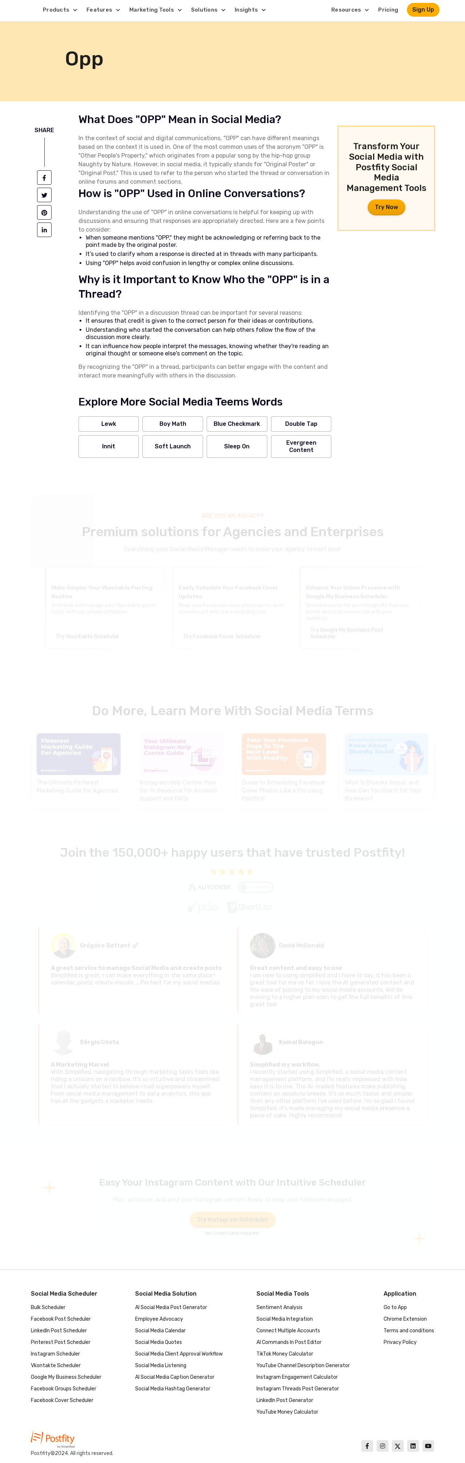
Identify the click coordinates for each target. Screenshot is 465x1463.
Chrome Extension (405, 1319)
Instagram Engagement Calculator (297, 1377)
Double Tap (301, 423)
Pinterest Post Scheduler (60, 1342)
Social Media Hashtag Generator (172, 1389)
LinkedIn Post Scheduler (59, 1331)
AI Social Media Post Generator (171, 1307)
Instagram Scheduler (55, 1354)
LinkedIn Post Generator (284, 1400)
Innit (108, 446)
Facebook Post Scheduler (61, 1319)
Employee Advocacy (159, 1319)
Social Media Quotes (158, 1342)
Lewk (108, 423)
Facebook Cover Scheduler (62, 1400)
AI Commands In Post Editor (289, 1342)
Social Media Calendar (160, 1331)
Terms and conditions (409, 1331)
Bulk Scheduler (48, 1307)
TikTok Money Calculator (284, 1354)
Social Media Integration (284, 1319)
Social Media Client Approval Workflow (179, 1354)
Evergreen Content (301, 446)
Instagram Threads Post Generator (297, 1389)
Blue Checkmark (237, 423)
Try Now (386, 207)
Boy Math (172, 423)
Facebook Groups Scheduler (63, 1389)
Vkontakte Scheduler (56, 1365)
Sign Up (423, 9)
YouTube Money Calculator (287, 1412)
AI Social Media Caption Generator (174, 1377)
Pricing (388, 10)
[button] (60, 10)
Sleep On (237, 446)
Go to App (395, 1307)
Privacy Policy (400, 1342)
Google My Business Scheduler (66, 1377)
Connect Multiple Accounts (288, 1331)
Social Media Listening (160, 1365)
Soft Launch (173, 446)
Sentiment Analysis (279, 1307)
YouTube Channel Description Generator (303, 1365)
